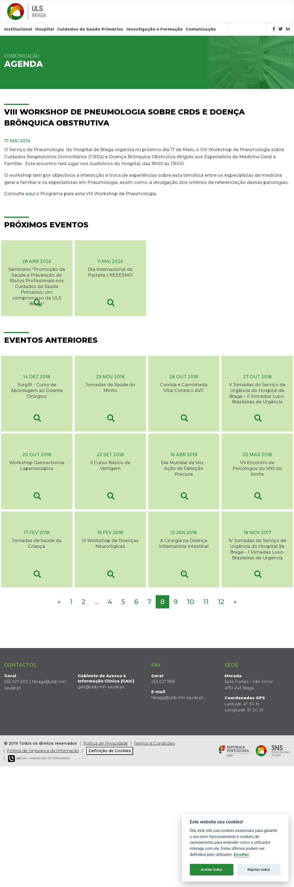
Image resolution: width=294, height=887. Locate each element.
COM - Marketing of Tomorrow (39, 758)
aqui (30, 193)
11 (206, 602)
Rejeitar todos (258, 869)
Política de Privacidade (105, 743)
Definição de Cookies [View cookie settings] (109, 750)
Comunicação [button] (201, 29)
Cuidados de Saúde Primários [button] (90, 29)
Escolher (241, 854)
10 (190, 602)
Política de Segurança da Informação (43, 750)
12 (221, 602)
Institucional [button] (18, 29)
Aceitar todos (211, 869)
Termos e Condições (154, 743)
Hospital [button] (44, 29)
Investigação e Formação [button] (154, 29)
